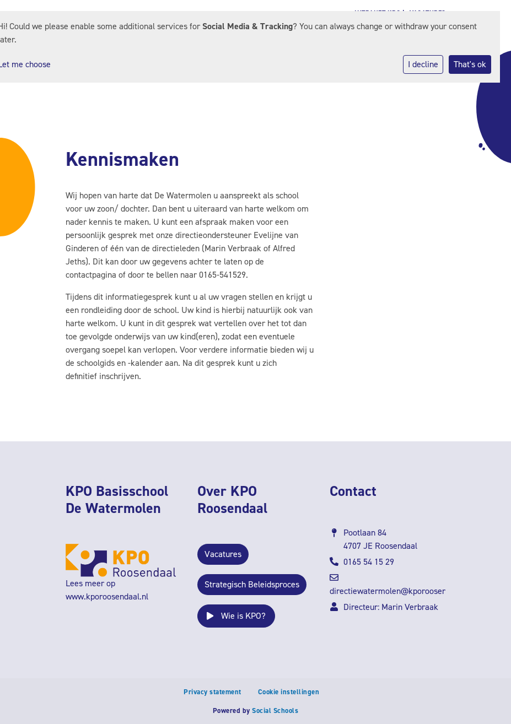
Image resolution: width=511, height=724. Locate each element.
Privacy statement (212, 691)
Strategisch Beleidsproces (252, 584)
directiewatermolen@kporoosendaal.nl (400, 591)
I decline (423, 64)
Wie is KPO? (236, 616)
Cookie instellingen (289, 691)
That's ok (470, 64)
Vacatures (223, 554)
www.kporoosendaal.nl (107, 596)
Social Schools (275, 710)
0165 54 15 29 (368, 562)
